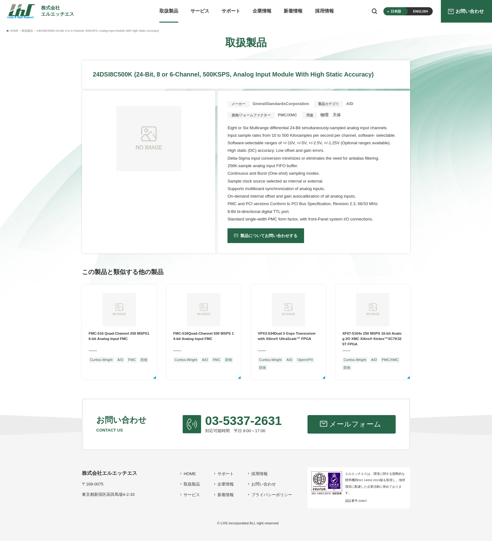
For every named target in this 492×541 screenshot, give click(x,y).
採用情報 (324, 10)
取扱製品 (168, 10)
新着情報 (293, 10)
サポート (231, 10)
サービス (199, 10)
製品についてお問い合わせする (268, 235)
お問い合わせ (263, 484)
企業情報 (262, 10)
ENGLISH (420, 11)
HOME (190, 473)
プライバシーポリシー (271, 494)
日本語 (396, 11)
